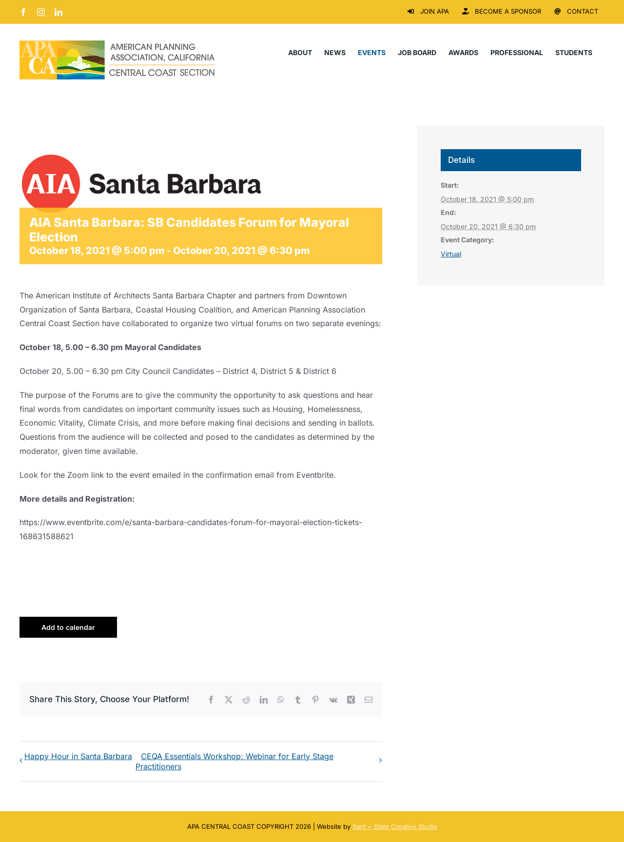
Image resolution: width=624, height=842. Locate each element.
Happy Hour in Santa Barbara (78, 756)
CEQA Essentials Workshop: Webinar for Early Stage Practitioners (234, 761)
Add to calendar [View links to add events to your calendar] (68, 627)
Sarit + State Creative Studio (394, 826)
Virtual (451, 254)
